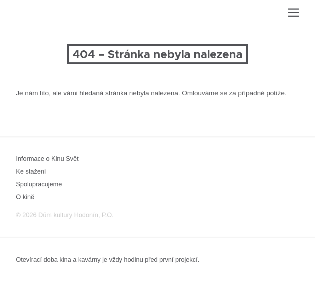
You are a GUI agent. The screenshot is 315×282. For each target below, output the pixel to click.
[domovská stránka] (36, 14)
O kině (25, 197)
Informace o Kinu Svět (47, 158)
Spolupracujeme (39, 184)
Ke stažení (31, 171)
